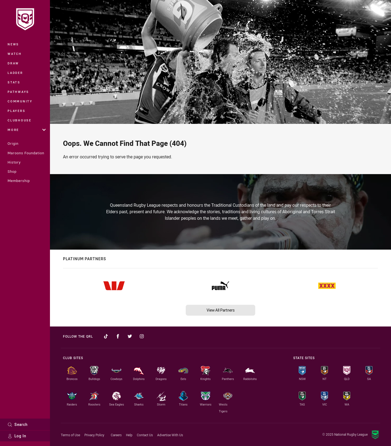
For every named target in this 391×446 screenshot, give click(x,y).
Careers (116, 435)
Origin (13, 143)
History (14, 162)
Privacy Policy (94, 435)
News (13, 44)
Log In (17, 435)
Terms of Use (70, 435)
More (27, 130)
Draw (13, 63)
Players (16, 111)
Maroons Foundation (26, 152)
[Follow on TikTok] (106, 336)
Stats (14, 82)
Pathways (18, 92)
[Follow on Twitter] (130, 336)
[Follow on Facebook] (118, 336)
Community (20, 101)
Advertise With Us (170, 435)
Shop (12, 171)
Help (129, 435)
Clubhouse (19, 120)
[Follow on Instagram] (142, 336)
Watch (15, 54)
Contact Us (145, 435)
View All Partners (221, 310)
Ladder (15, 73)
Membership (19, 180)
